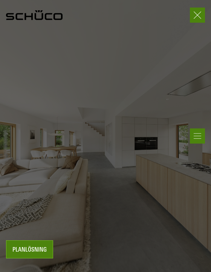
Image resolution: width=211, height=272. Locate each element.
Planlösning (29, 250)
